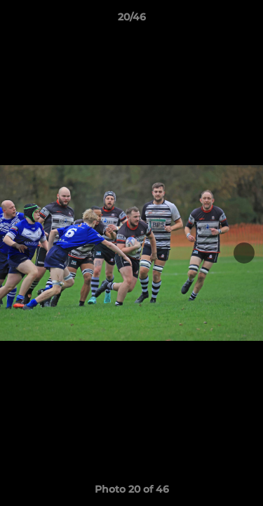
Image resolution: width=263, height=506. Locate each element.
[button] (246, 20)
